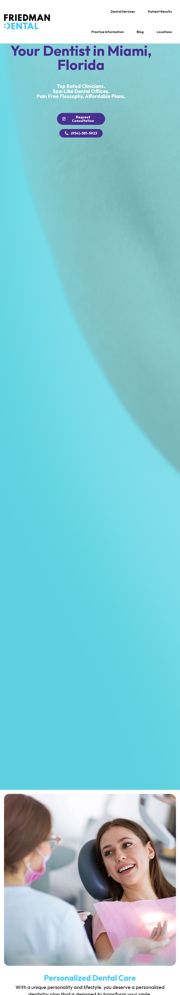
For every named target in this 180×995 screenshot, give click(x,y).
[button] (123, 11)
